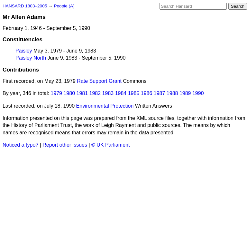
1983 (108, 93)
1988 (172, 93)
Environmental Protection (105, 106)
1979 (56, 93)
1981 (82, 93)
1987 (159, 93)
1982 (95, 93)
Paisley (23, 50)
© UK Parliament (110, 145)
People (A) (64, 6)
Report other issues (64, 145)
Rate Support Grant (99, 81)
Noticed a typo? (20, 145)
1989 (185, 93)
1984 (121, 93)
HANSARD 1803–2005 (25, 6)
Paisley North (30, 58)
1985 (134, 93)
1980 (69, 93)
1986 (146, 93)
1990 (198, 93)
